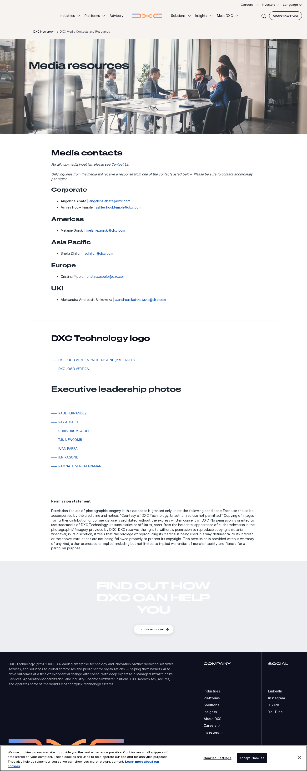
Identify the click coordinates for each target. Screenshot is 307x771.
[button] (69, 15)
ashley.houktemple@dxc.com (118, 209)
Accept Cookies (252, 758)
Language (290, 4)
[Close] (299, 757)
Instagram (276, 698)
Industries (212, 691)
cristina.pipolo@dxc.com (106, 278)
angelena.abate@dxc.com (109, 203)
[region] (153, 758)
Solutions (211, 705)
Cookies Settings (218, 758)
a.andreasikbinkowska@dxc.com (140, 301)
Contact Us (120, 166)
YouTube (275, 712)
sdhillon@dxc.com (99, 255)
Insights (210, 712)
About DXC (212, 719)
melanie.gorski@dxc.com (105, 232)
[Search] (264, 16)
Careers (247, 4)
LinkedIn (275, 691)
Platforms (212, 698)
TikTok (273, 705)
